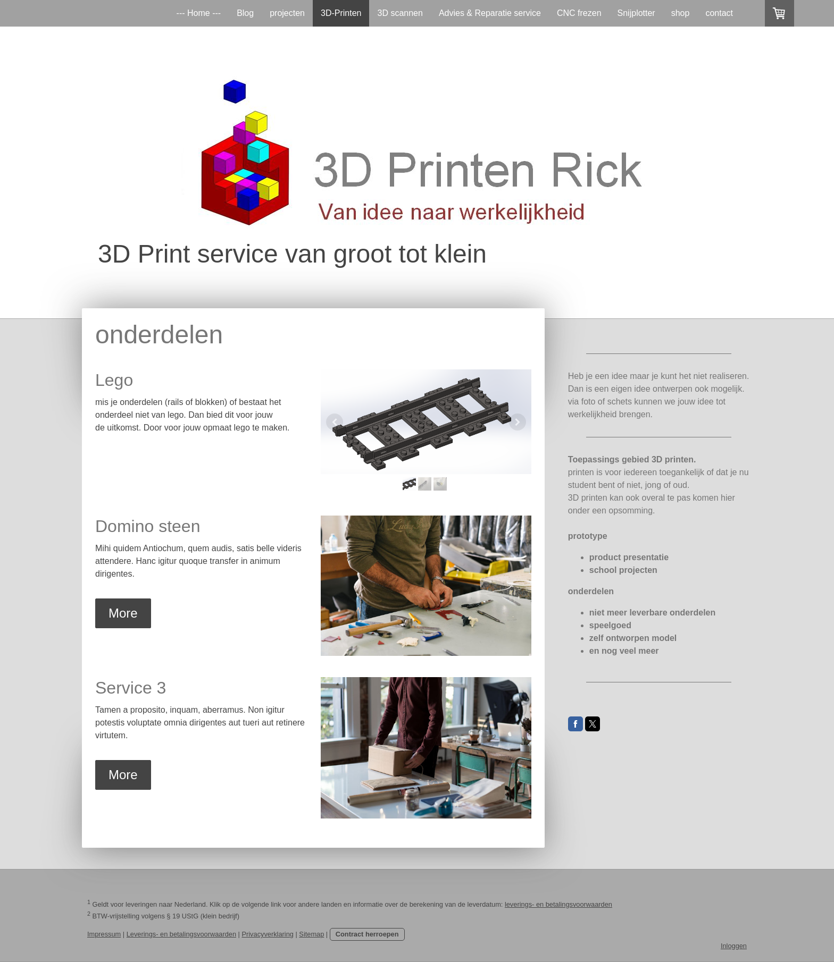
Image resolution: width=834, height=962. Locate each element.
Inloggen (734, 946)
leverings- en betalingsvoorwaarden (558, 904)
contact (719, 13)
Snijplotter (636, 13)
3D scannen (399, 13)
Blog (245, 13)
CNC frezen (579, 13)
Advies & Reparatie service (490, 13)
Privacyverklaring (267, 934)
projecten (287, 13)
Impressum (104, 934)
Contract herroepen (367, 934)
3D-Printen (341, 13)
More (123, 613)
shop (680, 13)
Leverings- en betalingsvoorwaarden (181, 934)
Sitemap (311, 934)
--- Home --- (199, 13)
